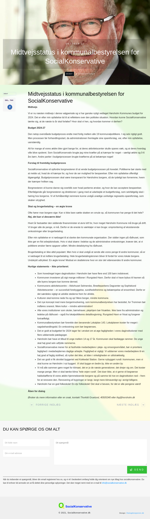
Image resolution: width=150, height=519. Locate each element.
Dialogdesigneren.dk (135, 513)
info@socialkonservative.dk (114, 483)
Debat (69, 74)
